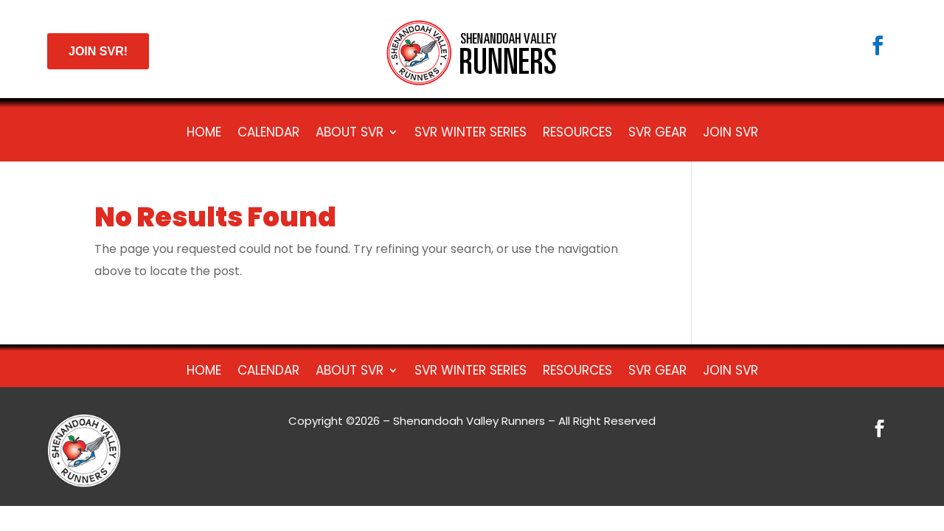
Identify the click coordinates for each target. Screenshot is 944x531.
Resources (577, 134)
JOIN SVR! (98, 51)
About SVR (350, 134)
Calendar (268, 134)
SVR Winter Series (470, 134)
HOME (204, 134)
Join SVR (730, 134)
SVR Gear (657, 134)
